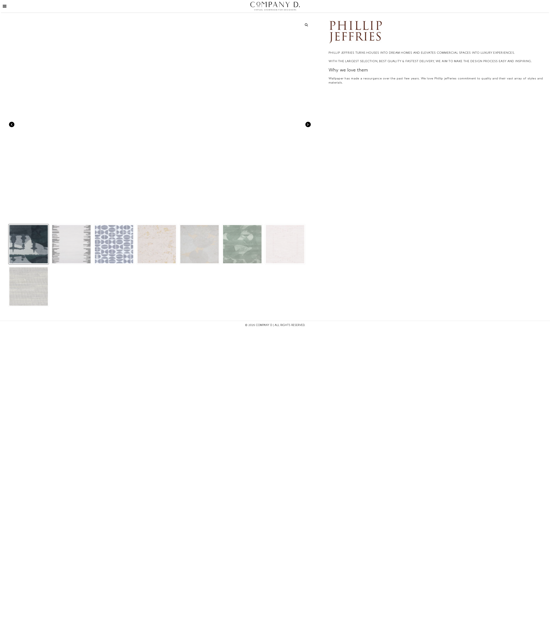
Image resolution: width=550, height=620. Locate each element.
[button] (306, 25)
